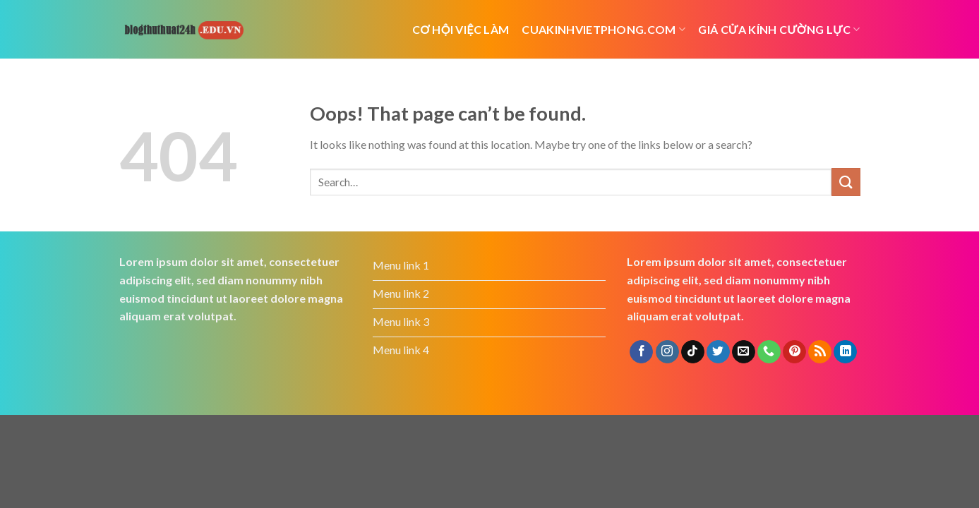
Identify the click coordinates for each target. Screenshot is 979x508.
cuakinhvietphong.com (603, 29)
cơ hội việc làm (460, 29)
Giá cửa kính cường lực (779, 29)
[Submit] (845, 181)
